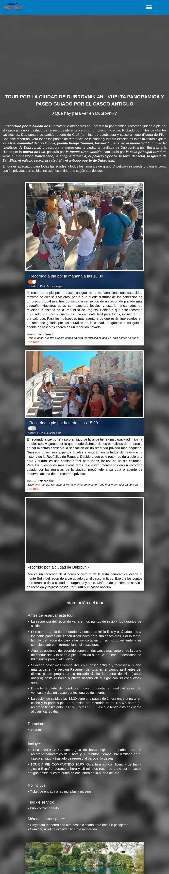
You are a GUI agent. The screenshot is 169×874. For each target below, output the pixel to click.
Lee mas (33, 342)
